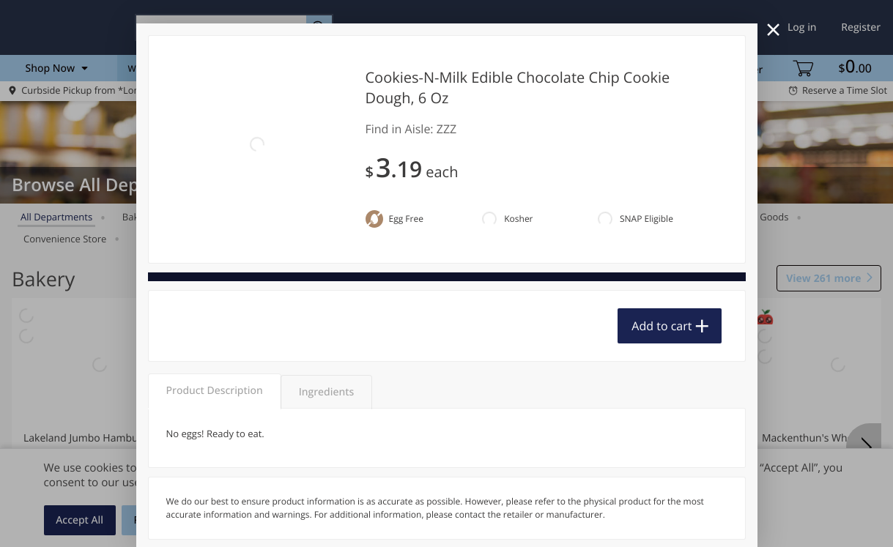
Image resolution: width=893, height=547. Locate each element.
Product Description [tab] (214, 391)
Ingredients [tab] (326, 392)
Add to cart (661, 326)
